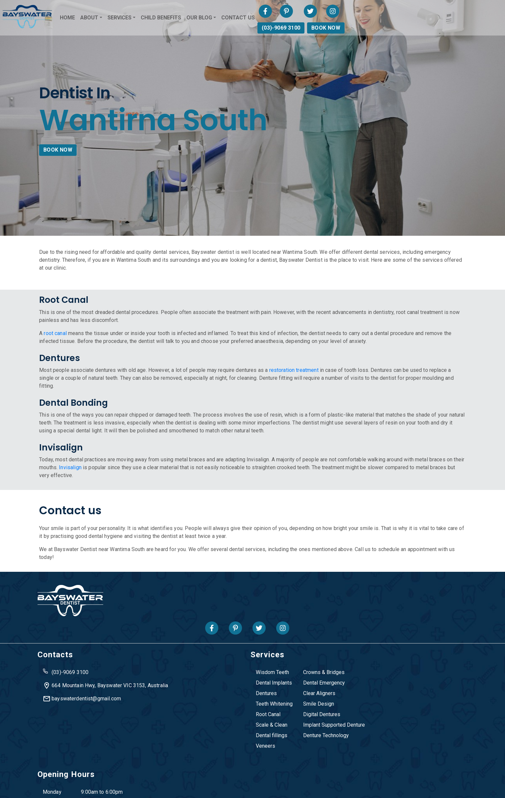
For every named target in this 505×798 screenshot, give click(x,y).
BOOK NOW (478, 28)
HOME (145, 18)
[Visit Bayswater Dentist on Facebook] (420, 11)
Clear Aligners (255, 688)
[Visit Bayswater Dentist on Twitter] (465, 11)
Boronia (122, 759)
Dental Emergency (260, 677)
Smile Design (254, 698)
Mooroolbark (218, 759)
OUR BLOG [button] (277, 18)
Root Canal (204, 709)
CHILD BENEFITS (238, 18)
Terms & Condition (310, 786)
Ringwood (250, 759)
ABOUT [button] (167, 18)
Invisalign (98, 481)
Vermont (304, 759)
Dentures (202, 688)
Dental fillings (208, 730)
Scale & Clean (208, 719)
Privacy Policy (264, 786)
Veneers (201, 740)
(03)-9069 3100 (433, 28)
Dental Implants (210, 677)
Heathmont (148, 759)
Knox (193, 759)
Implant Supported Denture (270, 719)
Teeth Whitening (210, 698)
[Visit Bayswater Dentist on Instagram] (488, 11)
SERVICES (197, 18)
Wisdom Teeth (208, 667)
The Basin (278, 759)
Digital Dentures (258, 709)
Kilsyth (174, 759)
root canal (64, 345)
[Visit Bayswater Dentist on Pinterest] (441, 11)
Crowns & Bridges (260, 667)
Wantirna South (337, 759)
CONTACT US (315, 18)
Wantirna (369, 759)
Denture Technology (262, 730)
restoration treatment (303, 383)
